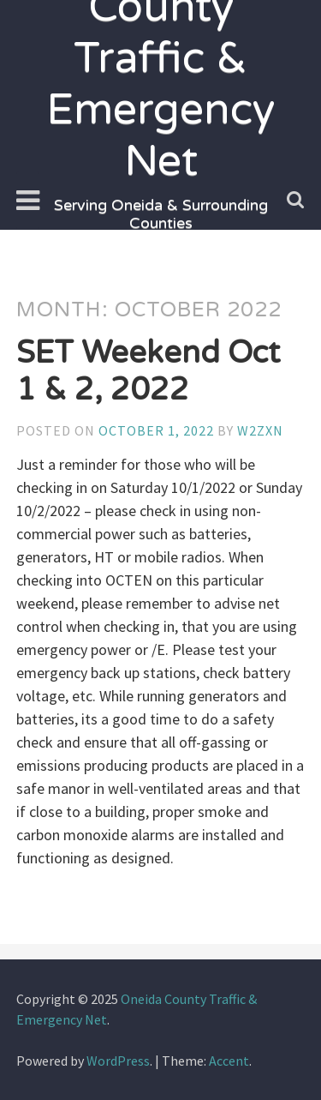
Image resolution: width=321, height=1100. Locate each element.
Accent (229, 1060)
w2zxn (260, 430)
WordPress (118, 1060)
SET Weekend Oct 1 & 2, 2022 (148, 371)
